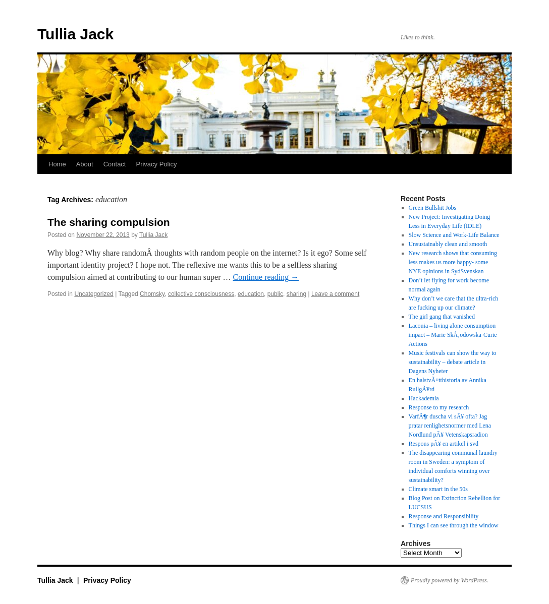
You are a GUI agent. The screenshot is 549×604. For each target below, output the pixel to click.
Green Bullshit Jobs (433, 207)
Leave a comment (335, 293)
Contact (114, 164)
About (84, 164)
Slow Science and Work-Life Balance (454, 234)
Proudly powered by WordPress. (449, 580)
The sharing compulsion (108, 222)
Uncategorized (93, 293)
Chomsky (152, 293)
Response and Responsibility (444, 516)
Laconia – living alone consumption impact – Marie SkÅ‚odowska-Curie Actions (453, 334)
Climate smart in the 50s (438, 489)
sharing (296, 293)
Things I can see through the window (454, 525)
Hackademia (424, 398)
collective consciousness (201, 293)
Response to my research (439, 407)
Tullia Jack (75, 34)
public (275, 293)
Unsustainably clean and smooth (448, 244)
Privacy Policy (156, 164)
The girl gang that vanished (442, 316)
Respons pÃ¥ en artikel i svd (443, 443)
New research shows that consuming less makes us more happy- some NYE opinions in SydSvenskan (453, 262)
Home (57, 164)
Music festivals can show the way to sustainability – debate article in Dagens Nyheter (453, 362)
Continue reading (266, 277)
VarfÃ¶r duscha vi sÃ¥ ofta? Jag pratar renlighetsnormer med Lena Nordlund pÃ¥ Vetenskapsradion (450, 425)
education (251, 293)
